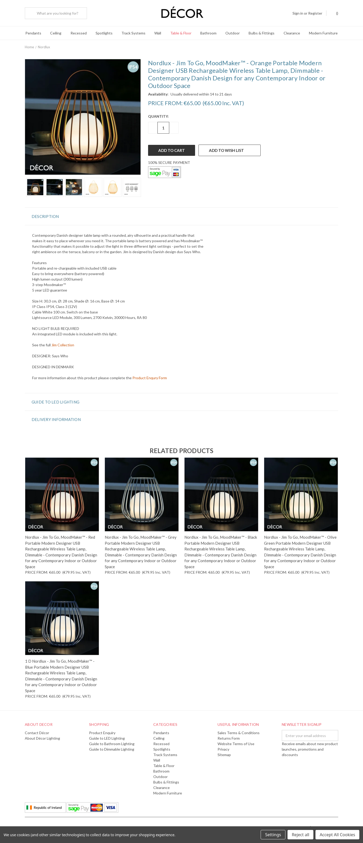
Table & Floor (180, 33)
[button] (181, 215)
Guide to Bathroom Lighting (111, 743)
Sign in (297, 13)
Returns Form (229, 737)
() (334, 12)
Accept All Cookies (337, 835)
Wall (157, 33)
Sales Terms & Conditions (239, 732)
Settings (273, 835)
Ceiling (55, 33)
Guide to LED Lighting (107, 737)
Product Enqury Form (149, 377)
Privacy (223, 748)
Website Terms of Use (236, 743)
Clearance (292, 33)
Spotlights (104, 33)
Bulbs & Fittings (261, 33)
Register (315, 13)
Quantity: (158, 115)
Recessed (79, 33)
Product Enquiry (102, 732)
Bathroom (208, 33)
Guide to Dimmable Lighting (111, 748)
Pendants (33, 33)
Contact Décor (37, 732)
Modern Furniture (323, 33)
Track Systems (133, 33)
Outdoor (232, 33)
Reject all (300, 835)
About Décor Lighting (42, 737)
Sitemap (224, 754)
